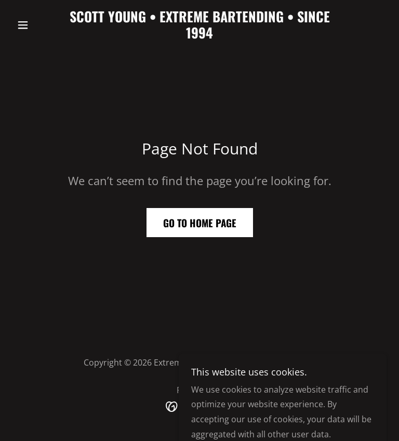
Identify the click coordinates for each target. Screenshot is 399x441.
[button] (40, 25)
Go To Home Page (199, 222)
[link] (199, 35)
